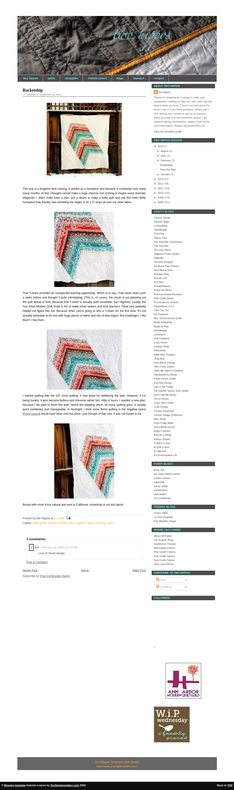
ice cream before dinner (167, 473)
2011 (161, 188)
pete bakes (160, 494)
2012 (161, 183)
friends (62, 523)
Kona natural (32, 413)
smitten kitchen (162, 478)
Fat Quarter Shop (163, 539)
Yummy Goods (162, 217)
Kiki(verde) (160, 350)
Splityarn (159, 257)
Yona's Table (161, 512)
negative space (84, 523)
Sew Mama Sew (163, 270)
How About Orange (164, 362)
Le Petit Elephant (163, 517)
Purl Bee (159, 282)
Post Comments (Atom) (55, 576)
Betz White (160, 419)
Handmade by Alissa (165, 374)
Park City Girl (161, 310)
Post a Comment (37, 562)
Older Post (139, 570)
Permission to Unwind (166, 302)
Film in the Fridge (163, 386)
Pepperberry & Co (164, 306)
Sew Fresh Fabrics (164, 560)
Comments (164, 586)
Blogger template (15, 785)
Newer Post (30, 570)
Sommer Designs (163, 261)
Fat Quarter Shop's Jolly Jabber (171, 390)
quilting (100, 523)
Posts (161, 579)
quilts (51, 78)
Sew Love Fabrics (164, 564)
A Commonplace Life (165, 455)
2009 (161, 197)
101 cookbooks (162, 498)
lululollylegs (160, 330)
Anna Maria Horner (164, 427)
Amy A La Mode (163, 435)
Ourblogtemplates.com (64, 785)
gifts (70, 523)
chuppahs (71, 78)
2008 (161, 202)
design (52, 523)
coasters (138, 78)
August (165, 151)
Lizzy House (161, 342)
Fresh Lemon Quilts (165, 378)
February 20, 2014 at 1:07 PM (59, 547)
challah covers (97, 78)
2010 (161, 192)
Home (85, 570)
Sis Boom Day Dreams (166, 266)
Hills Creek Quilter (164, 366)
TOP (230, 785)
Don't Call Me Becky (165, 394)
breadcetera (160, 490)
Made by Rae (161, 326)
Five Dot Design (163, 382)
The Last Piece (162, 249)
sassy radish (161, 486)
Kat (37, 547)
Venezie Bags (161, 221)
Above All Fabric (163, 535)
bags (120, 78)
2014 (161, 146)
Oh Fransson (161, 314)
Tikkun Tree (160, 237)
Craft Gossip (161, 406)
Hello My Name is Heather (168, 370)
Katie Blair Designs (164, 354)
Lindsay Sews (161, 346)
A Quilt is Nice (162, 447)
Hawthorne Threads (165, 543)
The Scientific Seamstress (168, 241)
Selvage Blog (161, 274)
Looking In (159, 334)
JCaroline (159, 358)
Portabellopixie (162, 286)
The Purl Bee (161, 245)
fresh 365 (159, 470)
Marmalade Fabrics (165, 547)
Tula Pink (159, 233)
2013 (161, 179)
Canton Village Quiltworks (168, 415)
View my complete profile (168, 131)
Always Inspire (162, 439)
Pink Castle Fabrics (165, 551)
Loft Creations (162, 338)
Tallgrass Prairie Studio (167, 253)
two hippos (30, 78)
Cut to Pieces (161, 398)
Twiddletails (160, 229)
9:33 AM (59, 518)
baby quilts (39, 523)
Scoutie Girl (160, 278)
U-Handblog (160, 225)
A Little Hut (160, 451)
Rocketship (33, 90)
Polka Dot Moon (163, 290)
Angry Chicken (162, 431)
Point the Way (168, 169)
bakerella (159, 482)
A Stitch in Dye (162, 443)
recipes (159, 78)
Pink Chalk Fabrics (164, 556)
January (165, 174)
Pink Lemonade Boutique (168, 294)
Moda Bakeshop (163, 322)
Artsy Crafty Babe (164, 423)
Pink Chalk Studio (164, 298)
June (164, 155)
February (166, 160)
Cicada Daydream (164, 411)
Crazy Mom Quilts (164, 402)
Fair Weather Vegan (165, 521)
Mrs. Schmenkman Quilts (168, 318)
